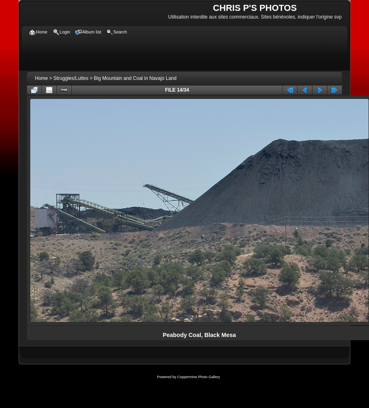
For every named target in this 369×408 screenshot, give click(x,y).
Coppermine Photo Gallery (198, 377)
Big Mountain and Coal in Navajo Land (135, 78)
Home (41, 78)
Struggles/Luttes (70, 78)
